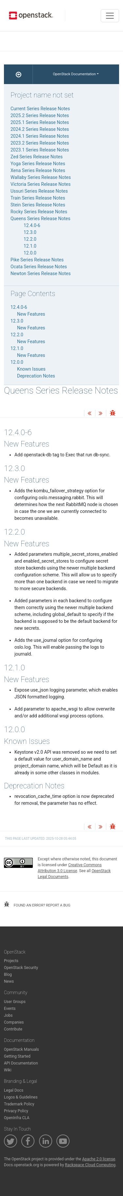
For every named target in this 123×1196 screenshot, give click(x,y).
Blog (8, 974)
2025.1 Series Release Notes (39, 122)
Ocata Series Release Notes (38, 266)
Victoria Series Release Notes (40, 184)
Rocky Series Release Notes (38, 211)
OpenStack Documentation (74, 74)
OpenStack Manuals (21, 1049)
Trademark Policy (19, 1104)
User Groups (15, 1001)
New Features (31, 314)
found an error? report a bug (37, 904)
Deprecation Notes (36, 375)
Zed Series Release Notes (36, 156)
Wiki (7, 1070)
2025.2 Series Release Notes (39, 115)
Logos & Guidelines (20, 1097)
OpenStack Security (21, 967)
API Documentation (21, 1063)
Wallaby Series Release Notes (40, 177)
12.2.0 (30, 239)
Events (10, 1008)
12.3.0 (30, 232)
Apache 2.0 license (98, 1159)
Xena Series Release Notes (37, 170)
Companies (14, 1022)
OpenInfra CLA (17, 1118)
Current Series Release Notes (40, 108)
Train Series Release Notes (37, 198)
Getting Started (17, 1056)
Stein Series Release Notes (37, 204)
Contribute (13, 1029)
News (9, 981)
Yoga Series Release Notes (37, 163)
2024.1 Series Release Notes (39, 136)
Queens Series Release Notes (40, 218)
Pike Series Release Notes (37, 259)
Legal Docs (13, 1090)
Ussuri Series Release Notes (39, 191)
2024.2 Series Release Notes (39, 129)
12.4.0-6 (32, 225)
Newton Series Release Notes (40, 273)
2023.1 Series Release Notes (39, 149)
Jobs (8, 1015)
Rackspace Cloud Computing (90, 1165)
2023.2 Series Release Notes (39, 143)
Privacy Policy (16, 1111)
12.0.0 (30, 252)
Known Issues (31, 369)
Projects (11, 961)
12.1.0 (30, 246)
